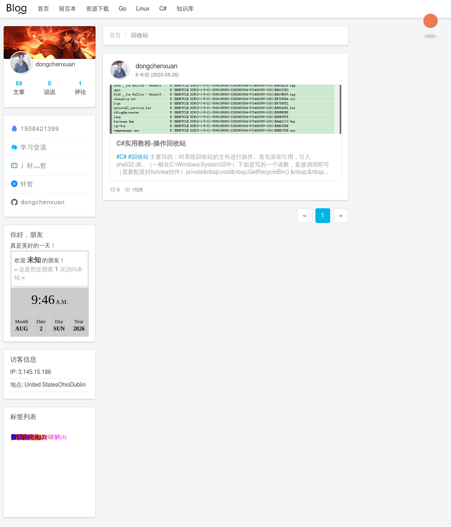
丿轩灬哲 (33, 166)
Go (122, 9)
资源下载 (97, 9)
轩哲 (27, 184)
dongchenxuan (156, 66)
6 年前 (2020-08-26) (157, 74)
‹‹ (304, 215)
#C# (121, 157)
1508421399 (39, 129)
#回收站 (138, 157)
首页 (43, 9)
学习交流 (33, 147)
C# (163, 9)
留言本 (67, 9)
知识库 (185, 9)
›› (340, 215)
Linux (143, 9)
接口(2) (20, 437)
